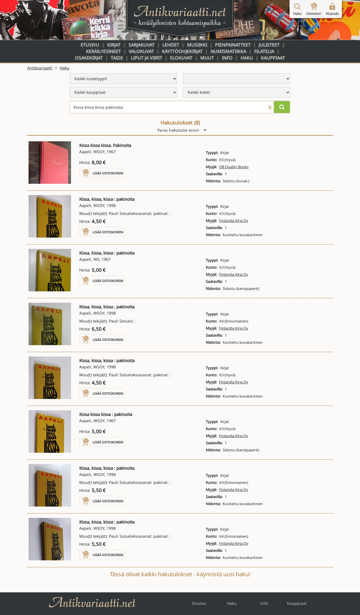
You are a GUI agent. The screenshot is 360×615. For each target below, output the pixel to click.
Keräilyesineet (103, 51)
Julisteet (269, 45)
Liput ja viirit (146, 58)
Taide (117, 58)
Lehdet (170, 45)
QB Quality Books (233, 166)
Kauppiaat (273, 58)
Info (227, 58)
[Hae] (281, 107)
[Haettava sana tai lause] (180, 107)
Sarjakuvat (141, 45)
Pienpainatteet (233, 45)
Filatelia (264, 51)
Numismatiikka (228, 51)
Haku (247, 58)
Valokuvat (141, 51)
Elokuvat (181, 58)
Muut (207, 58)
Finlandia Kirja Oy (233, 220)
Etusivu (90, 45)
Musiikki (197, 45)
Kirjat (114, 45)
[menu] (123, 78)
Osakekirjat (89, 58)
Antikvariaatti (39, 68)
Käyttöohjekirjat (182, 51)
